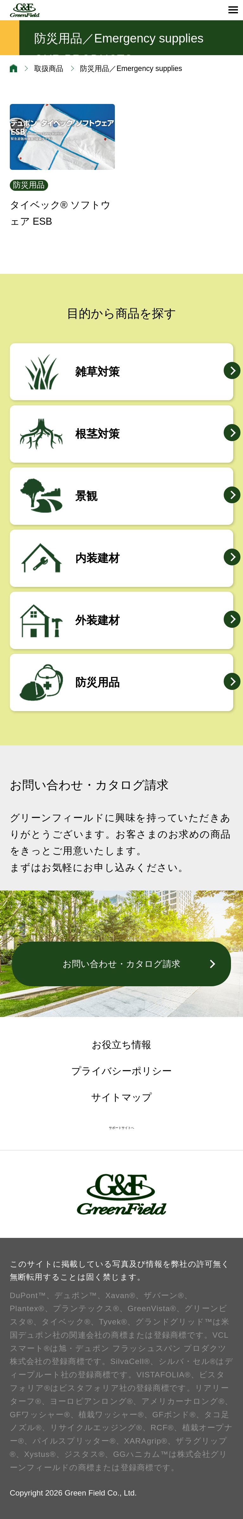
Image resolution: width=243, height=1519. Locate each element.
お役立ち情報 (121, 1044)
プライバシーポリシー (121, 1071)
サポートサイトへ (121, 1128)
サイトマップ (121, 1097)
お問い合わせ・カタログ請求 (121, 964)
